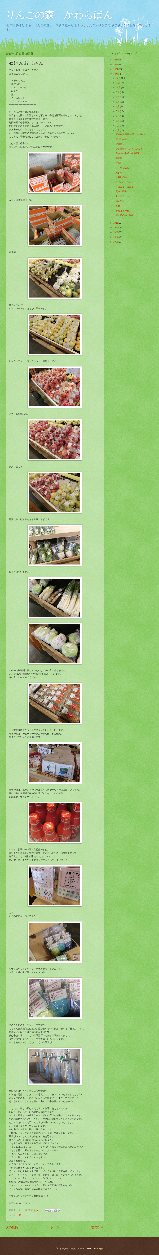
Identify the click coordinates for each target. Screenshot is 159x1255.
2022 (115, 223)
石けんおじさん (123, 182)
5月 (118, 111)
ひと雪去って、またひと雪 (128, 148)
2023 (115, 74)
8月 (118, 97)
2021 (115, 227)
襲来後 (118, 158)
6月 (118, 106)
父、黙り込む (122, 168)
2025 (115, 64)
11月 (118, 82)
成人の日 (119, 201)
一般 (19, 1215)
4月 (118, 116)
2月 (118, 125)
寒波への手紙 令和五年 (127, 153)
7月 (118, 102)
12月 (118, 78)
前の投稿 (97, 1227)
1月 (118, 130)
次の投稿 (12, 1227)
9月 (118, 92)
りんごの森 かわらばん (59, 14)
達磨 (117, 206)
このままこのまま (124, 187)
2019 (115, 237)
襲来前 (118, 163)
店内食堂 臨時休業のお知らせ (130, 134)
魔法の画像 (121, 191)
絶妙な (118, 172)
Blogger (99, 1248)
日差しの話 (121, 177)
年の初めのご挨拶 (124, 215)
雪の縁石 (119, 144)
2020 (115, 232)
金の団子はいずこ (124, 196)
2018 (115, 242)
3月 (118, 121)
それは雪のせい (123, 210)
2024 (115, 69)
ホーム (54, 1227)
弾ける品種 (121, 139)
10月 (118, 87)
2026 (115, 60)
